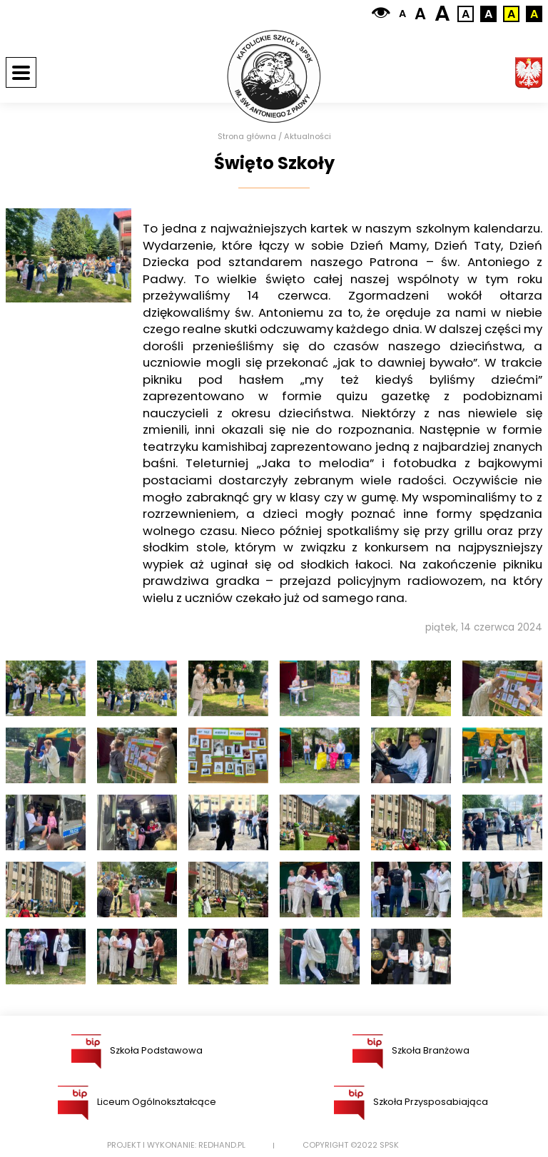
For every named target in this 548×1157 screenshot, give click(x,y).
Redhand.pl (221, 1145)
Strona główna (247, 136)
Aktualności (307, 136)
